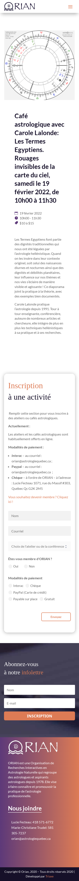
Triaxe (50, 876)
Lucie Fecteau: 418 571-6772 (32, 822)
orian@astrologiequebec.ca (31, 838)
